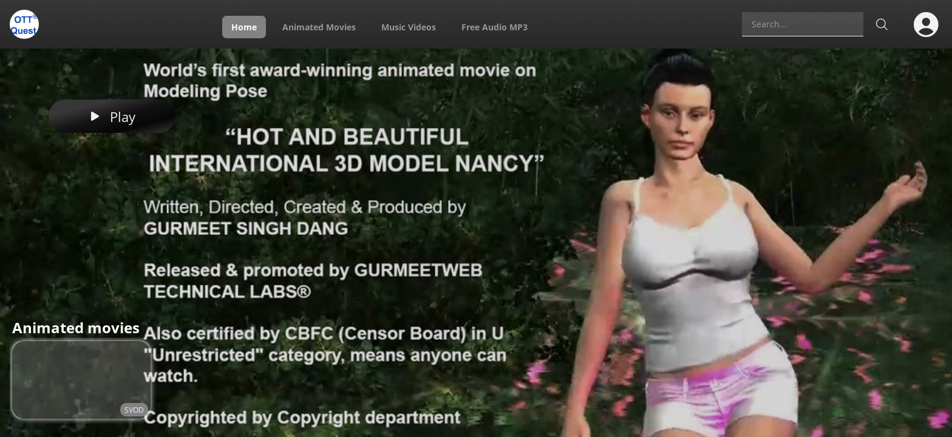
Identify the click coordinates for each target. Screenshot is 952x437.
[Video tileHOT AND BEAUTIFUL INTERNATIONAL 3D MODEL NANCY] (81, 380)
